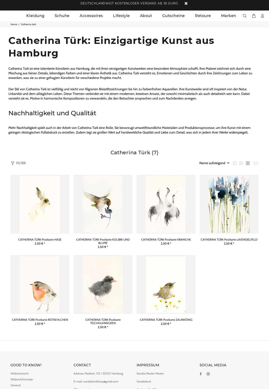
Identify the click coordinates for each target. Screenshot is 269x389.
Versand (16, 385)
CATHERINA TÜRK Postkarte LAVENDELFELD (229, 239)
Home (14, 24)
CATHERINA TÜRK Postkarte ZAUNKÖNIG (166, 320)
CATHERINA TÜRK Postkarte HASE (40, 239)
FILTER (21, 163)
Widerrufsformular (22, 379)
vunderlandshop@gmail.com (100, 381)
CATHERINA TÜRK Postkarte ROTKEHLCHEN (40, 320)
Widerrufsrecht (20, 373)
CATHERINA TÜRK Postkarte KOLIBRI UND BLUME (103, 241)
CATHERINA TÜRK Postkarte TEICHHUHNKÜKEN (103, 321)
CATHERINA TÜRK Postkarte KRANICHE (166, 239)
